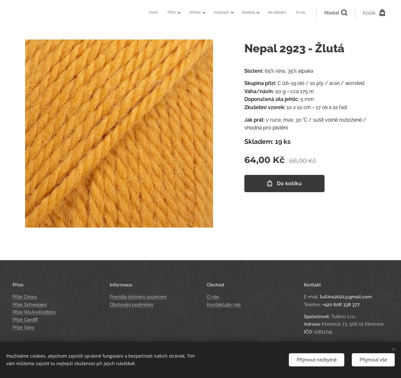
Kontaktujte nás (224, 304)
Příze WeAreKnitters (34, 312)
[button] (335, 13)
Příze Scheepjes (30, 304)
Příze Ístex (23, 327)
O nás (213, 297)
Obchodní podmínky (132, 304)
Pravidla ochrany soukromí (138, 297)
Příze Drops (25, 297)
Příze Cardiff (25, 320)
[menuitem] (234, 13)
